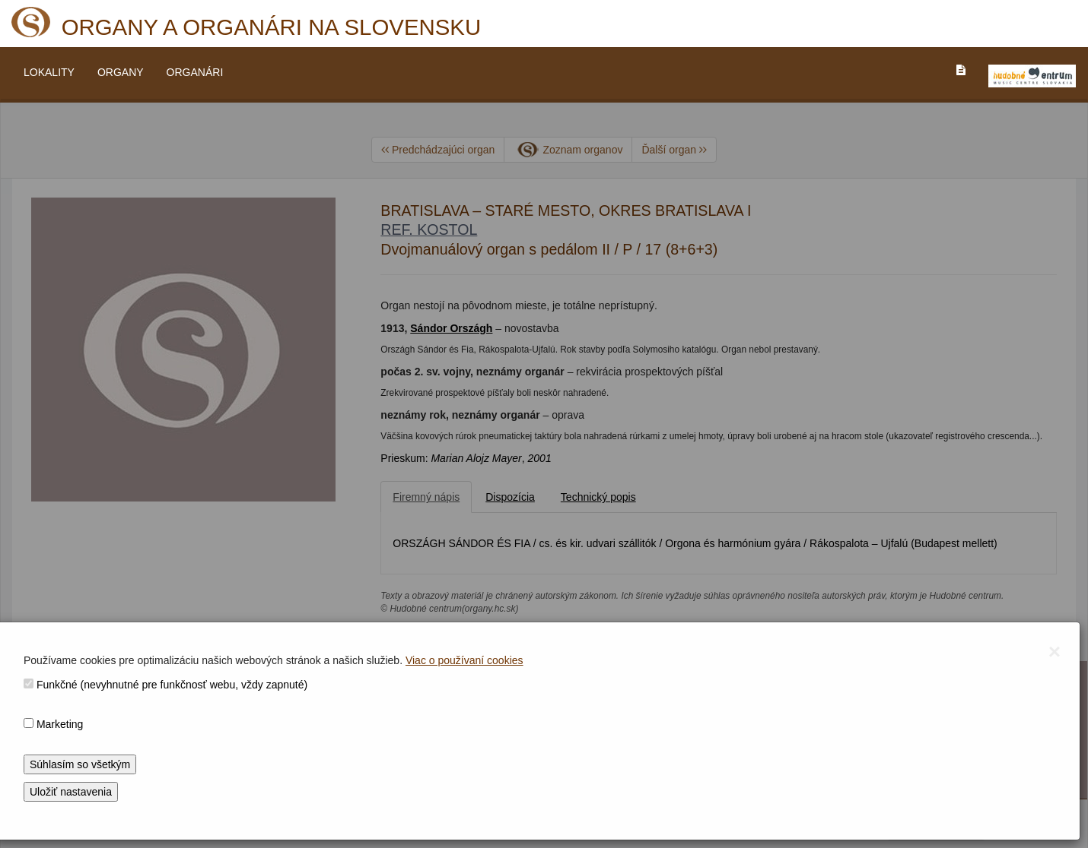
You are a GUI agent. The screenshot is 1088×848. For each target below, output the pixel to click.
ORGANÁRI (195, 72)
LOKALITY (49, 72)
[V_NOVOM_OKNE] (1032, 76)
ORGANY (120, 72)
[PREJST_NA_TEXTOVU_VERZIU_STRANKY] (961, 70)
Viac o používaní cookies (464, 660)
